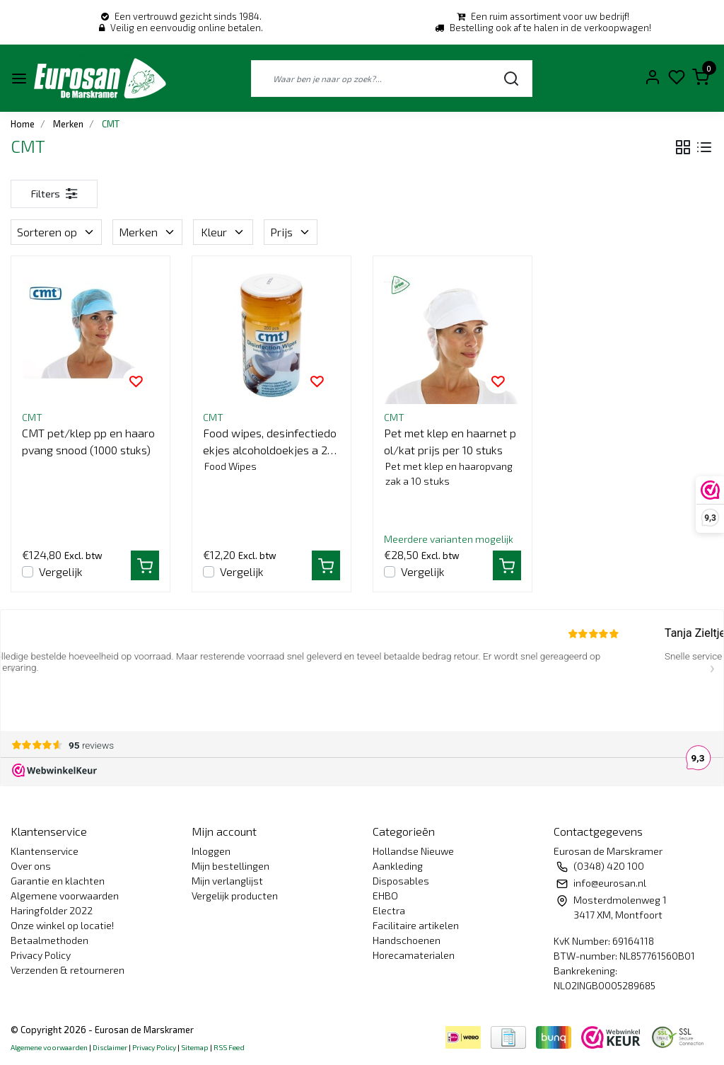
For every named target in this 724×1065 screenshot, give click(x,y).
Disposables (401, 881)
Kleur (223, 231)
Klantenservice (44, 851)
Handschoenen (406, 940)
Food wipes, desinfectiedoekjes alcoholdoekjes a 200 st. (271, 442)
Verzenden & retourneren (67, 970)
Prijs (290, 231)
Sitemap (195, 1047)
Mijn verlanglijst (227, 881)
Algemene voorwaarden (65, 896)
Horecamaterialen (414, 955)
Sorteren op (56, 231)
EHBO (385, 896)
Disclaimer (110, 1047)
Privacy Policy (41, 955)
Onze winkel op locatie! (62, 925)
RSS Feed (229, 1047)
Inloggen (211, 851)
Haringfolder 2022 (52, 910)
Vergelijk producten (235, 896)
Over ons (31, 866)
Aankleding (398, 866)
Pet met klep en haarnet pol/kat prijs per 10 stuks (450, 441)
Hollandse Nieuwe (413, 851)
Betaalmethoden (49, 940)
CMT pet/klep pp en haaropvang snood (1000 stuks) (88, 441)
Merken (147, 231)
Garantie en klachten (58, 881)
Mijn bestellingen (230, 866)
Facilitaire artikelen (416, 925)
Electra (389, 910)
